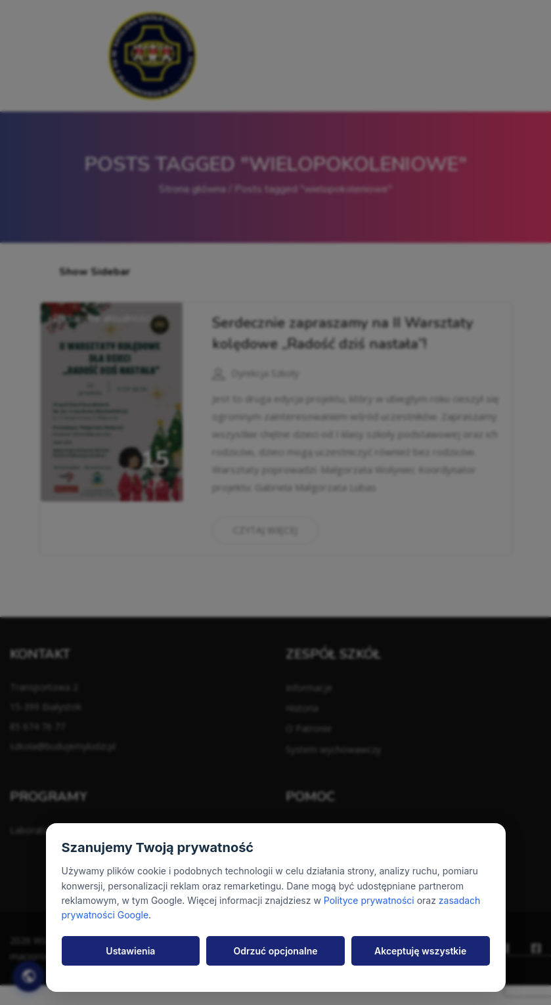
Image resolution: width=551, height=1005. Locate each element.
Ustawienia (130, 950)
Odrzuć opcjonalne (276, 950)
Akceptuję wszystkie (420, 950)
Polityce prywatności (369, 900)
